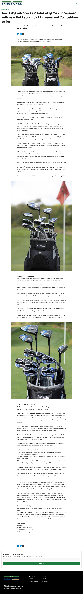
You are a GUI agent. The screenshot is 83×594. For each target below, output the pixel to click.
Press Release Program (34, 581)
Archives (31, 583)
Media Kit (31, 580)
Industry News (5, 9)
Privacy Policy (45, 580)
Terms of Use (45, 581)
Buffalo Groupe (7, 588)
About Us (31, 578)
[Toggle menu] (79, 3)
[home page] (12, 3)
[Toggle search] (76, 3)
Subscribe (44, 578)
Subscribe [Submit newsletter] (41, 563)
